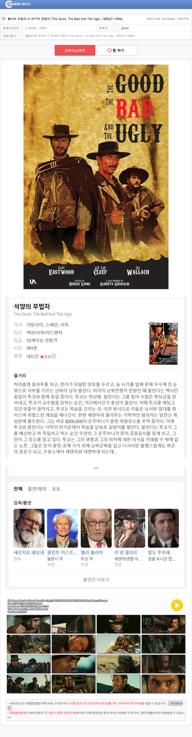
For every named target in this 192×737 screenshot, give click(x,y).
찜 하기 (117, 50)
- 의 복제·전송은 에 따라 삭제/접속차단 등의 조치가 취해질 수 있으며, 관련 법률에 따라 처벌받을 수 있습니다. (96, 714)
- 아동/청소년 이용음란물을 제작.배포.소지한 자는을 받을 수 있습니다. (95, 705)
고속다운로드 (75, 50)
